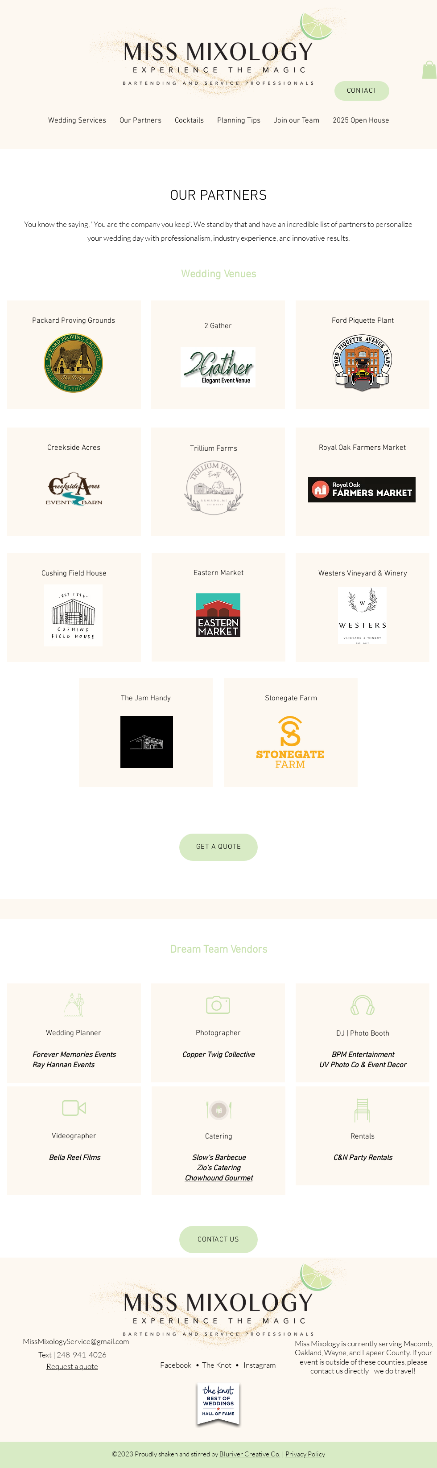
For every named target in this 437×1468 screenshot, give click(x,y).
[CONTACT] (361, 91)
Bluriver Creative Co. (249, 1454)
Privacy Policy (305, 1454)
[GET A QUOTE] (218, 847)
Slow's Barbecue (219, 1158)
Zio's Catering (218, 1168)
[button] (429, 70)
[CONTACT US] (218, 1239)
